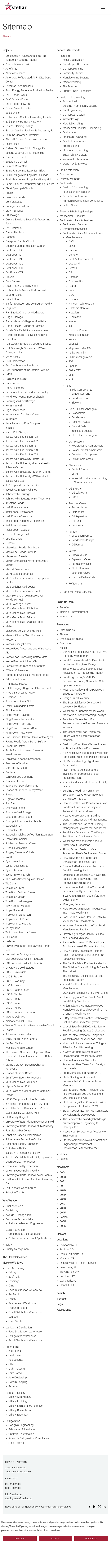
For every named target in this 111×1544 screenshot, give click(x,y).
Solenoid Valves (81, 572)
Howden (74, 312)
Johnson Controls (79, 330)
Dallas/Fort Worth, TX (72, 1253)
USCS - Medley (14, 994)
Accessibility (64, 1309)
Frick (71, 290)
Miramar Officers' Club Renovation (24, 635)
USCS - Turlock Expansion (20, 1012)
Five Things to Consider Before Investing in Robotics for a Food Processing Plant (81, 773)
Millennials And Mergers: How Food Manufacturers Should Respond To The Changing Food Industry (85, 1009)
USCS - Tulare (13, 1003)
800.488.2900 (13, 1488)
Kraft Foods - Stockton (17, 529)
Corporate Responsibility (19, 1219)
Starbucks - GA (13, 825)
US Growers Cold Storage (19, 967)
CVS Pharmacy (13, 228)
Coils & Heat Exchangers (83, 409)
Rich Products (13, 710)
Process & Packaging (75, 136)
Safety (9, 1244)
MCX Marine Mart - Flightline (21, 608)
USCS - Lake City (15, 981)
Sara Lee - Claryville (16, 763)
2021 (63, 1185)
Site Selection (70, 86)
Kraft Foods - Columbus (18, 516)
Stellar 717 (75, 370)
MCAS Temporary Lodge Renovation (26, 1099)
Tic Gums (10, 883)
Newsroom (63, 1167)
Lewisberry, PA (68, 1267)
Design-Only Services (75, 163)
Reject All (55, 1538)
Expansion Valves (82, 559)
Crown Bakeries (14, 210)
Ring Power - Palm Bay (18, 723)
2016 (63, 1208)
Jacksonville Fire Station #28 (21, 436)
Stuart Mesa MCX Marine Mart (22, 1112)
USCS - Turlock (13, 1007)
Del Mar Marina (14, 1043)
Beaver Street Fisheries (18, 108)
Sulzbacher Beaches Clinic (20, 843)
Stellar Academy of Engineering (26, 1223)
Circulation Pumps (82, 535)
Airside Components (80, 389)
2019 (63, 1194)
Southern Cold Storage (18, 812)
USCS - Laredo (13, 985)
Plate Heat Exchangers (84, 435)
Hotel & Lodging (17, 1382)
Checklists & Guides (71, 638)
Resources (63, 624)
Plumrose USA (13, 697)
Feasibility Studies (73, 73)
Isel (70, 325)
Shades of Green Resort (18, 1073)
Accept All (20, 1538)
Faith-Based (15, 1373)
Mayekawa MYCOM (80, 348)
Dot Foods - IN (13, 259)
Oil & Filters (75, 488)
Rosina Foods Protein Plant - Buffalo (25, 741)
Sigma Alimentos (15, 799)
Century (73, 254)
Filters (75, 497)
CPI (70, 272)
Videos (64, 1154)
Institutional (14, 1350)
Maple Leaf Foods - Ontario (20, 552)
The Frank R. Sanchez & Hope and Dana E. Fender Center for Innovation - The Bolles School (29, 1056)
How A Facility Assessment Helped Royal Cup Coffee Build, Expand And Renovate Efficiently (83, 954)
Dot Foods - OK (14, 268)
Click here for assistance (58, 1506)
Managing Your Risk (74, 904)
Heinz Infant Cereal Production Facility (27, 392)
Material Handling (73, 123)
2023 (63, 1177)
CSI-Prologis (12, 215)
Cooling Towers (81, 421)
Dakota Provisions (15, 232)
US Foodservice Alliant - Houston (24, 958)
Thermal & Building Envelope (76, 211)
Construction (67, 174)
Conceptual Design (74, 114)
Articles (64, 647)
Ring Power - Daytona (17, 714)
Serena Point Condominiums (21, 785)
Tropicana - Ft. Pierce (17, 919)
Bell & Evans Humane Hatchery (23, 121)
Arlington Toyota (14, 1192)
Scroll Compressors (82, 459)
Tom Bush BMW (14, 888)
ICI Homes (11, 418)
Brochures (65, 643)
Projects (7, 50)
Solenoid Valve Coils (83, 577)
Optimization (70, 132)
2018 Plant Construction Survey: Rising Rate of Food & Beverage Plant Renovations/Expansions (84, 878)
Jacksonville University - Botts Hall (24, 459)
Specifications (71, 145)
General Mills (12, 356)
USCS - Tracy (12, 998)
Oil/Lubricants (79, 492)
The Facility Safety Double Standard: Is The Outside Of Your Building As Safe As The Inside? (85, 967)
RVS (71, 361)
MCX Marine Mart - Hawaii (20, 612)
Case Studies (67, 630)
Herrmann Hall (13, 405)
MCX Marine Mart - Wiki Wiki (21, 1082)
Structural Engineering (75, 150)
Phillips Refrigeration (80, 357)
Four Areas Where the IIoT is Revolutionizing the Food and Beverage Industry (85, 723)
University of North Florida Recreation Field (29, 1121)
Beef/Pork (13, 1276)
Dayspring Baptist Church (20, 241)
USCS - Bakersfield (16, 972)
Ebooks (64, 634)
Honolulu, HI (67, 1285)
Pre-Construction (69, 170)
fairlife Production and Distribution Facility (29, 303)
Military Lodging (17, 1401)
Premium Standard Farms (19, 706)
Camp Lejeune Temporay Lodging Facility (29, 183)
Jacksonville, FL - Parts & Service (78, 1262)
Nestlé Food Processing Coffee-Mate (26, 657)
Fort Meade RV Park (16, 1148)
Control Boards (80, 469)
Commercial (12, 1346)
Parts (68, 385)
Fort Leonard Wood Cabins (20, 1187)
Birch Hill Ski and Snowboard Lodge (26, 139)
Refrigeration (12, 1421)
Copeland (74, 263)
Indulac (9, 427)
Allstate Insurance (15, 73)
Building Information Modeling (80, 105)
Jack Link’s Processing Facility (22, 1152)
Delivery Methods (70, 178)
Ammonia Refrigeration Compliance (28, 1438)
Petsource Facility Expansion (21, 1166)
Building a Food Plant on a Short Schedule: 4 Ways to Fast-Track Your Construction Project (83, 794)
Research (13, 1386)
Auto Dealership (17, 1377)
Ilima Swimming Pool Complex (22, 423)
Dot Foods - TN (14, 272)
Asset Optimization (73, 59)
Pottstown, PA (67, 1276)
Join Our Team (65, 602)
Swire (8, 856)
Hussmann (75, 317)
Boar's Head (12, 143)
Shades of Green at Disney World (24, 790)
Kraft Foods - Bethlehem (19, 511)
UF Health (11, 936)
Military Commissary (19, 1396)
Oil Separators (79, 516)
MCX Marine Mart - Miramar (20, 617)
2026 (63, 1225)
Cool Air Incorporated (81, 259)
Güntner (73, 299)
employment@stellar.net (18, 1498)
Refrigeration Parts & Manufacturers (83, 233)
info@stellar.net (13, 1494)
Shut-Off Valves (80, 568)
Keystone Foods (14, 503)
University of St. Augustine (20, 954)
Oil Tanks (77, 520)
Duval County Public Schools (21, 285)
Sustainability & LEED (75, 154)
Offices (12, 1364)
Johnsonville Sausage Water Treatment (27, 498)
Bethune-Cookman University (22, 135)
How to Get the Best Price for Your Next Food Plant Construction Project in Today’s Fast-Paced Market (85, 807)
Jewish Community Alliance (21, 489)
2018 (63, 1199)
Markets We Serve (13, 1262)
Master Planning (72, 82)
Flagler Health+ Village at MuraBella (25, 321)
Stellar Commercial (16, 839)
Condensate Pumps (83, 540)
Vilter (71, 374)
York (71, 379)
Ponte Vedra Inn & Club (18, 701)
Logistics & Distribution (18, 1327)
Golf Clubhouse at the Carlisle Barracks (27, 369)
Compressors (76, 441)
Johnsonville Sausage (17, 494)
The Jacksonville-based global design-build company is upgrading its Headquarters (85, 1123)
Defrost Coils (79, 426)
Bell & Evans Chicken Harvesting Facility (28, 117)
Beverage (13, 1281)
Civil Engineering (72, 110)
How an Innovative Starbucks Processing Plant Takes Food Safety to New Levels (84, 1064)
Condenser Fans (81, 398)
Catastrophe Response (76, 64)
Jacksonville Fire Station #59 (21, 450)
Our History (11, 1210)
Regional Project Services (77, 591)
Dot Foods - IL (13, 254)
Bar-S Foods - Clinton (17, 99)
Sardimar (10, 772)
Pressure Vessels (78, 503)
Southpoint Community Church (23, 821)
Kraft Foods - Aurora (16, 507)
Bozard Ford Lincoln (16, 161)
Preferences (91, 1538)
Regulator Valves (81, 563)
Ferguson (10, 308)
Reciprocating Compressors (87, 445)
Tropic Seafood (14, 910)
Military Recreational (19, 1410)
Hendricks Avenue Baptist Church (24, 396)
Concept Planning (73, 68)
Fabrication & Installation (22, 1429)
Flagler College (14, 317)
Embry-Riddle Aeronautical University (26, 290)
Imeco (72, 321)
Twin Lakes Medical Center (21, 932)
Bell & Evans (12, 112)
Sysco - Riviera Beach (17, 874)
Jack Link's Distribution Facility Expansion (29, 1157)
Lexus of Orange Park (17, 534)
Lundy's (9, 543)
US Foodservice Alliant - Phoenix (23, 963)
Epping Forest (13, 294)
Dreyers (9, 276)
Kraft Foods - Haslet (16, 525)
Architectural (70, 101)
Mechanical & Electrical (73, 216)
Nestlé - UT (11, 639)
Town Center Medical (17, 905)
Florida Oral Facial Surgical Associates (26, 330)
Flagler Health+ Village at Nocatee (24, 325)
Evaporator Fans (81, 393)
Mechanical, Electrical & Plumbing (82, 128)
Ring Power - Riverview (18, 732)
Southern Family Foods (18, 816)
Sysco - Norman (14, 870)
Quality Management (17, 1249)
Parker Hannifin (77, 352)
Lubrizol (73, 343)
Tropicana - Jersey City (18, 923)
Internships (66, 616)
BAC (71, 241)
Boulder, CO (67, 1249)
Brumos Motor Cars (16, 166)
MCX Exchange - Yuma (18, 604)
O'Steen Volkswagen (17, 670)
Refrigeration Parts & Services (76, 220)
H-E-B (8, 374)
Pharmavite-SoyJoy (16, 683)
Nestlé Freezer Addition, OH (21, 661)
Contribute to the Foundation (24, 1233)
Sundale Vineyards (16, 847)
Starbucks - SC (13, 830)
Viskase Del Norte (15, 1016)
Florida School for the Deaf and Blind (26, 334)
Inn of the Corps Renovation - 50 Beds (26, 1108)
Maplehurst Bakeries (17, 556)
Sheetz (9, 794)
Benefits (64, 607)
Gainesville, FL (68, 1280)
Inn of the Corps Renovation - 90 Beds (26, 1103)
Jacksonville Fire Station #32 (21, 441)
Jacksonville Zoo (15, 480)
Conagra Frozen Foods (18, 206)
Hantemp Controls (79, 308)
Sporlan (73, 365)
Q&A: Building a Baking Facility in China (85, 992)
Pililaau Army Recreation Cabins (23, 1139)
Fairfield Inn (12, 299)
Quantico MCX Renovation (20, 1161)
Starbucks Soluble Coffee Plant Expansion (29, 834)
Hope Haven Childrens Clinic (22, 414)
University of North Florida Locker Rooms (28, 1175)
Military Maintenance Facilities (25, 1405)
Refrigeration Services (75, 224)
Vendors (61, 1298)
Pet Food (13, 1294)
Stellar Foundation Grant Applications (29, 1238)
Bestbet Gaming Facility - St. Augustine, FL (29, 130)
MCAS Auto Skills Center (19, 573)
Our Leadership (14, 1206)
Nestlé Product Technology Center (25, 665)
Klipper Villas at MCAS (18, 1086)
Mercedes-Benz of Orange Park (23, 630)
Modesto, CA (67, 1258)
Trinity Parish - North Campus (21, 1038)
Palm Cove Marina (15, 679)
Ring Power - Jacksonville (20, 719)
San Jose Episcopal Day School (23, 758)
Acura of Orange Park (17, 64)
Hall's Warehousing (16, 378)
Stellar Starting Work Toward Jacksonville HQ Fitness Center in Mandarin (82, 1081)
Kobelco (73, 339)
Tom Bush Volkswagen (18, 901)
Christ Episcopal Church (19, 188)
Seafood (13, 1316)
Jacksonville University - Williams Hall (26, 476)
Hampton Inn (12, 383)
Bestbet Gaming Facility (19, 126)
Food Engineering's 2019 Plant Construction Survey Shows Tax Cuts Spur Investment (83, 681)
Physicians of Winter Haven (20, 692)
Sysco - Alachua (14, 861)
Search (9, 1029)
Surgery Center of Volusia (19, 852)
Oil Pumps (77, 544)
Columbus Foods (15, 197)
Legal (60, 1304)
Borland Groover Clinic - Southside (24, 152)
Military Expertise (18, 1414)
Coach (9, 192)
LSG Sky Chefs (13, 538)
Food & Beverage (15, 1268)
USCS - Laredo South (17, 989)
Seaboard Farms (14, 781)
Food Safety (15, 1321)
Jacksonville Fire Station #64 (21, 454)
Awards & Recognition (18, 1214)
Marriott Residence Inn (18, 569)
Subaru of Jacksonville (18, 1034)
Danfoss (73, 276)
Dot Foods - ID (13, 250)
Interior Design (71, 119)
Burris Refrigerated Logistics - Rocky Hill (28, 179)
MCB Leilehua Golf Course (20, 586)
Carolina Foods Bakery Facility (22, 1170)
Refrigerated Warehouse (22, 1303)
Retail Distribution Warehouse (25, 1312)
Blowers (76, 402)
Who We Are (10, 1200)
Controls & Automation (21, 1433)
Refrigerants (75, 583)
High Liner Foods (15, 410)
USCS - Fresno (13, 976)
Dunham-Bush (77, 281)
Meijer (9, 626)
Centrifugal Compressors (86, 454)
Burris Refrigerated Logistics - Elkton (25, 170)
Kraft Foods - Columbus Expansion (25, 520)
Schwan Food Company (19, 776)
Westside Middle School (19, 1047)
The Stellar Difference (15, 1257)
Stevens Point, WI (69, 1271)
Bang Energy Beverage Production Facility (29, 90)
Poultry (12, 1298)
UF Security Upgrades (17, 1117)
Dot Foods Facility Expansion (21, 1143)
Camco (73, 250)
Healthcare (14, 1355)
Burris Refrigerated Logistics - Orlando (26, 175)
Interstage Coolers (82, 430)
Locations (62, 1239)
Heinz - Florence (14, 387)
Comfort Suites (13, 201)
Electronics (75, 465)
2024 (63, 1172)
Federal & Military (15, 1392)
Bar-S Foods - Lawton (17, 103)
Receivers (77, 525)
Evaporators (78, 413)
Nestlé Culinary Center (18, 644)
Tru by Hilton (12, 928)
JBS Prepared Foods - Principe (22, 485)
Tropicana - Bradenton (18, 914)
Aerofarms (11, 68)
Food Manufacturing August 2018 (82, 1072)
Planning (65, 55)
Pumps (73, 531)
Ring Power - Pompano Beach (22, 728)
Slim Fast (10, 803)
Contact (61, 1234)
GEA (71, 294)
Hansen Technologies (81, 303)
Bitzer (72, 245)
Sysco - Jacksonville (16, 865)
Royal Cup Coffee (15, 746)
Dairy (11, 1285)
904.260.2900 (13, 1484)
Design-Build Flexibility (76, 698)
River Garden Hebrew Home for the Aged (29, 737)
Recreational (15, 1359)
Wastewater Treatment (75, 159)
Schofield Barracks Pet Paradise (23, 1135)
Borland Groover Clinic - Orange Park (26, 148)
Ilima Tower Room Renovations (23, 1077)
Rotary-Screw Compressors (87, 450)
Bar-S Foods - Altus (16, 94)
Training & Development (74, 611)
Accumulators (79, 507)
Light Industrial (16, 1368)
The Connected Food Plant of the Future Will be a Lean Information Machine (82, 735)
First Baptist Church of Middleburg (24, 312)
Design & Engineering (21, 1425)
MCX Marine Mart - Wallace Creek (24, 621)
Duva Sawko (12, 281)
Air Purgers (78, 511)
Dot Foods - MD (14, 263)
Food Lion (11, 339)
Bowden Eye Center (16, 157)
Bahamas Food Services (19, 86)
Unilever (10, 941)
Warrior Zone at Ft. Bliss (18, 1021)
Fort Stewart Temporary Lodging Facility (28, 343)
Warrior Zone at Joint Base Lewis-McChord (29, 1025)
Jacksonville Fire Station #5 (20, 445)
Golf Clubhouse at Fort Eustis (21, 365)
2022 (63, 1181)
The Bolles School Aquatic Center (24, 879)
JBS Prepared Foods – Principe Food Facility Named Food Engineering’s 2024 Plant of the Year (84, 1093)
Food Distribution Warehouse (25, 1290)
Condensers (78, 417)
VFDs (75, 473)
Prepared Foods (17, 1307)
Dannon (10, 236)
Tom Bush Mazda (15, 896)
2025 (63, 1221)
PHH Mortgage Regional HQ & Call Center (29, 688)
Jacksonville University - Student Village (28, 471)
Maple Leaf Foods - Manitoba (22, 547)
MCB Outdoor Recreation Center (23, 591)
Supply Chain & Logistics (77, 90)
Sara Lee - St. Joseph (17, 767)
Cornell (73, 268)
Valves (72, 550)
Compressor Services (75, 228)
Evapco (73, 285)
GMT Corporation (15, 361)
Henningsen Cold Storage (20, 401)
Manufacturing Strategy (76, 77)
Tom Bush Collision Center (20, 892)
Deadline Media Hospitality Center (25, 245)
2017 (63, 1203)
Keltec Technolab (79, 334)
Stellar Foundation (15, 1229)
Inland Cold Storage (16, 432)
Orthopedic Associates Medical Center (27, 674)
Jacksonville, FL (69, 1245)
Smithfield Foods (15, 807)
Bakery (12, 1272)
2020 (63, 1190)
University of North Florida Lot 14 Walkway (29, 1126)
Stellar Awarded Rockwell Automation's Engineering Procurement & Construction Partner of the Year (85, 1144)
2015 (63, 1212)
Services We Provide (68, 50)
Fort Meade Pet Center (18, 1130)
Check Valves (79, 554)
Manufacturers (74, 237)
